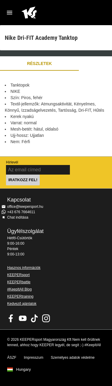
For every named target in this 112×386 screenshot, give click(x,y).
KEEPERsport (18, 275)
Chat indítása (17, 217)
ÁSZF (11, 357)
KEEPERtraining (20, 296)
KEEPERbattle (18, 282)
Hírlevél (12, 162)
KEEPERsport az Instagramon (46, 318)
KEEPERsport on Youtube (23, 318)
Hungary (23, 369)
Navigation (9, 12)
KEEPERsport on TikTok (34, 318)
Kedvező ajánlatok (21, 304)
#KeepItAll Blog (19, 289)
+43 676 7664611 (21, 212)
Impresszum (33, 357)
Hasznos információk (23, 268)
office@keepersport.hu (25, 207)
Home (51, 13)
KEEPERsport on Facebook (11, 318)
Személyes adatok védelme (73, 357)
